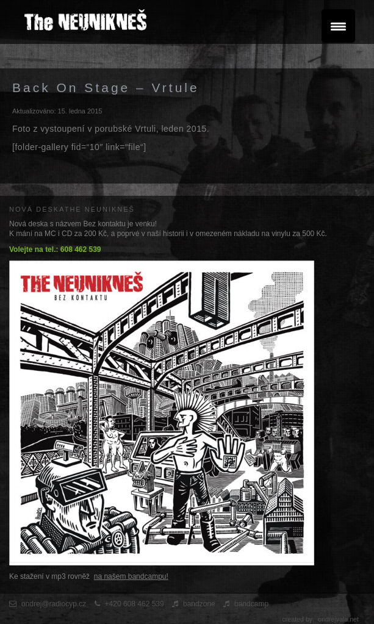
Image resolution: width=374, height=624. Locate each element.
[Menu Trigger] (338, 26)
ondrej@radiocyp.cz (53, 604)
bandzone (199, 604)
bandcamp (251, 604)
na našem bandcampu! (131, 576)
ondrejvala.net (338, 619)
